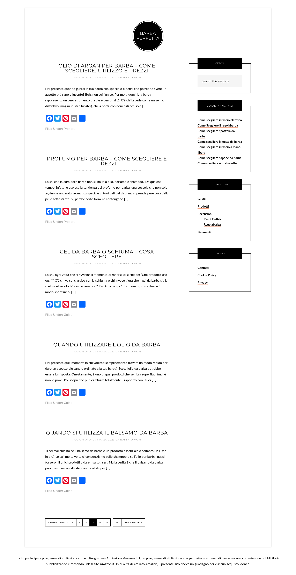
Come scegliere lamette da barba (220, 141)
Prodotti (69, 128)
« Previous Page (61, 522)
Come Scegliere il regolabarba (218, 125)
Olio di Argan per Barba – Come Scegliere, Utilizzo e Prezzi (106, 68)
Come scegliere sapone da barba (220, 158)
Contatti (203, 267)
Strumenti (204, 232)
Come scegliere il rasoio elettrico (220, 120)
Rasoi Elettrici (213, 219)
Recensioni (205, 214)
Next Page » (133, 522)
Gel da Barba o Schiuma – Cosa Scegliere (107, 254)
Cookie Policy (207, 275)
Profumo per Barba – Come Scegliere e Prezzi (107, 161)
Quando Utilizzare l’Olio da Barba (107, 345)
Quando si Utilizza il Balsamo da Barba (107, 433)
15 (117, 522)
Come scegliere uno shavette (217, 163)
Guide (68, 314)
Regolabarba (212, 224)
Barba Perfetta (148, 36)
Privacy (203, 282)
